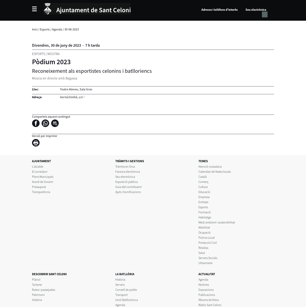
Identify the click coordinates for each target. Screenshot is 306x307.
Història (37, 300)
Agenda (57, 29)
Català (202, 177)
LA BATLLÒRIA (124, 274)
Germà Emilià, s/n (71, 97)
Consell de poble (126, 290)
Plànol (36, 279)
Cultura (203, 187)
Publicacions (206, 295)
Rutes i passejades (43, 290)
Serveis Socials (207, 258)
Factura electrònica (127, 172)
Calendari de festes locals (214, 172)
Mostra (53, 54)
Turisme (37, 285)
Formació (204, 212)
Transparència (41, 192)
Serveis (120, 285)
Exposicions (206, 290)
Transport (121, 295)
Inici (34, 29)
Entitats (203, 202)
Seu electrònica (256, 10)
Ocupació (204, 232)
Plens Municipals (42, 177)
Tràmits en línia (125, 166)
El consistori (39, 172)
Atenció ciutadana (210, 166)
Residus (203, 248)
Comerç (203, 182)
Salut (201, 253)
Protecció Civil (207, 243)
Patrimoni (38, 295)
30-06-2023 (71, 29)
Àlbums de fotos (208, 300)
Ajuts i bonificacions (128, 192)
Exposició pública (126, 182)
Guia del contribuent (128, 187)
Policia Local (206, 237)
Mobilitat (204, 227)
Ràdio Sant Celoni (209, 305)
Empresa (204, 197)
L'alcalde (37, 166)
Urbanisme (205, 263)
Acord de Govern (42, 182)
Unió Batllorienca (126, 300)
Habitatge (204, 217)
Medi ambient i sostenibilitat (216, 222)
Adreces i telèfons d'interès (219, 10)
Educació (204, 192)
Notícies (203, 285)
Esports (45, 29)
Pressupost (39, 187)
